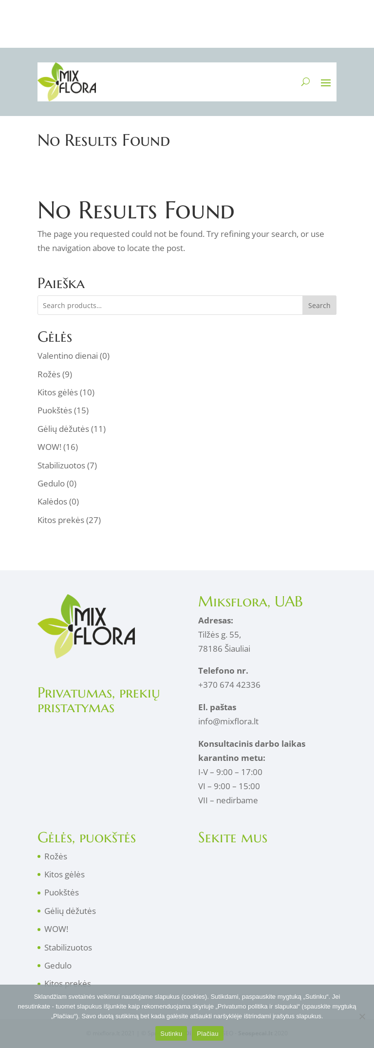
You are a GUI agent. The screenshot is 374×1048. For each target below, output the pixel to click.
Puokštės (54, 410)
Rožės (48, 374)
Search (319, 305)
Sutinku (171, 1033)
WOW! (49, 446)
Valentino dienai (67, 355)
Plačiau (207, 1033)
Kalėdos (52, 501)
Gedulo (51, 483)
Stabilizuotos (61, 465)
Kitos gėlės (57, 392)
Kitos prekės (60, 519)
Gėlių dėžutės (63, 428)
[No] (362, 1016)
